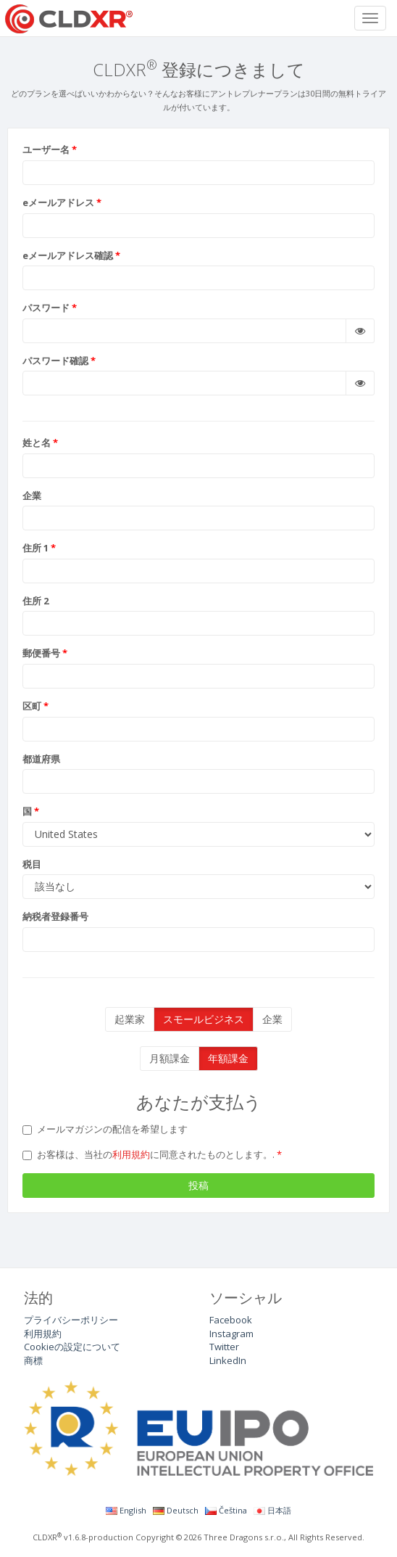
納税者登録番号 (55, 916)
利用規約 (131, 1154)
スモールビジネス (203, 1019)
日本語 (272, 1510)
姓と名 (36, 442)
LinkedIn (227, 1360)
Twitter (224, 1346)
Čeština (226, 1510)
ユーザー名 (46, 149)
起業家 (129, 1019)
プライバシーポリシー (71, 1319)
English (126, 1510)
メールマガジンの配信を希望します (105, 1128)
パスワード (46, 307)
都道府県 (41, 758)
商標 (33, 1360)
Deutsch (175, 1510)
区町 (31, 705)
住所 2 (35, 600)
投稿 (198, 1185)
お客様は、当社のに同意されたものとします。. (149, 1154)
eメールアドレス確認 (67, 255)
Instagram (231, 1333)
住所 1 (35, 547)
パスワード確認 (55, 360)
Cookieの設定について (72, 1346)
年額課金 (228, 1058)
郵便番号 (41, 653)
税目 (31, 864)
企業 (31, 495)
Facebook (230, 1319)
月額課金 (169, 1058)
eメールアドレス (58, 202)
